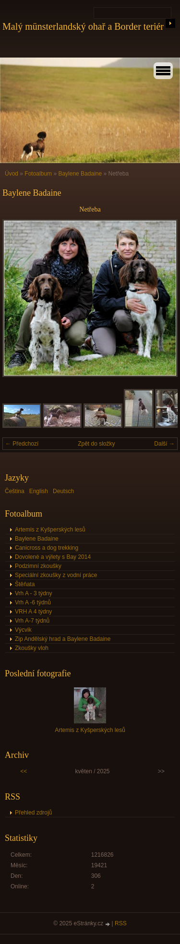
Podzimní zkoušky (38, 566)
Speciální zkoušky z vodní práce (56, 575)
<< (23, 771)
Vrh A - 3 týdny (33, 593)
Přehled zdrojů (33, 812)
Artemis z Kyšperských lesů (50, 529)
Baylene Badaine (80, 173)
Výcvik (23, 629)
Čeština (14, 491)
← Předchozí (21, 443)
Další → (164, 443)
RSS (121, 923)
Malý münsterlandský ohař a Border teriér (83, 26)
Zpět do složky (96, 443)
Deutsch (63, 491)
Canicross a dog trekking (46, 547)
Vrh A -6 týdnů (33, 602)
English (38, 491)
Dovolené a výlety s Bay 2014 (53, 557)
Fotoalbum (38, 173)
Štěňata (25, 584)
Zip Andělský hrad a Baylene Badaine (62, 639)
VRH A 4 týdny (33, 611)
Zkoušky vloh (31, 648)
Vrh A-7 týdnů (32, 620)
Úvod (11, 173)
